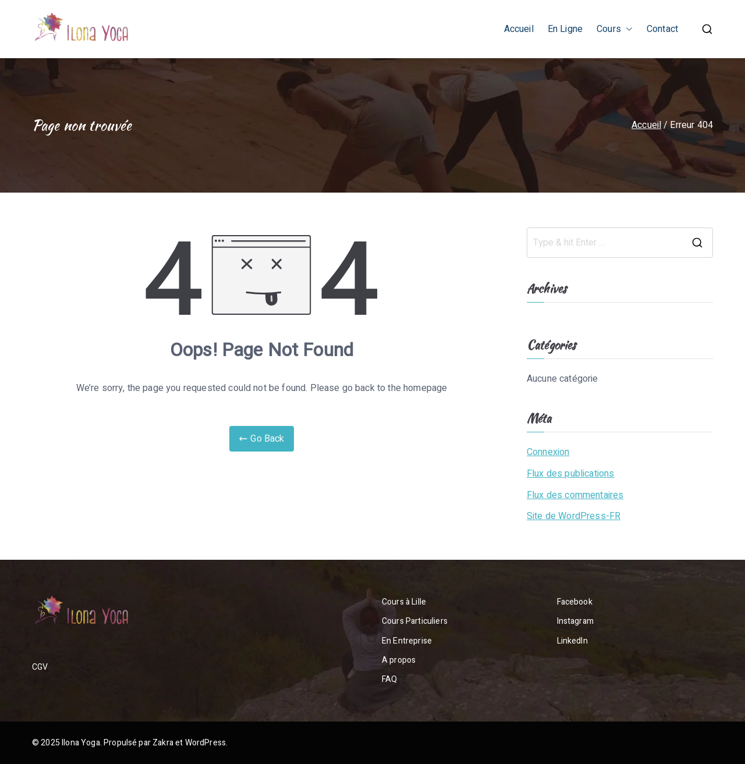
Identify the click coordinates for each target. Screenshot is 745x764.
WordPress (205, 743)
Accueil (519, 29)
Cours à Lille (404, 602)
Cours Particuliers (415, 621)
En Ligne (565, 29)
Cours (615, 29)
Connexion (548, 452)
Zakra (162, 743)
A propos (399, 660)
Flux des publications (570, 474)
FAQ (389, 679)
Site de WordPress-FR (573, 516)
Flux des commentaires (575, 495)
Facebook (575, 602)
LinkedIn (572, 641)
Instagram (575, 621)
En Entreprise (407, 641)
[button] (627, 29)
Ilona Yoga (81, 743)
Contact (662, 29)
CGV (40, 667)
